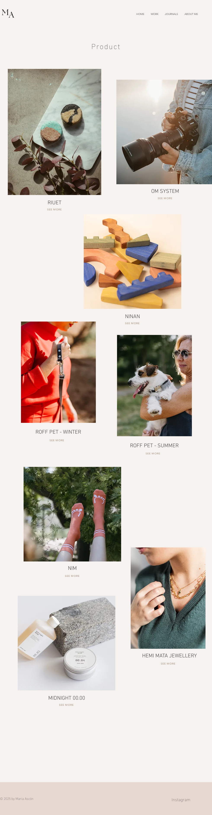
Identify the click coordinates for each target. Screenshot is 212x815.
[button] (155, 14)
